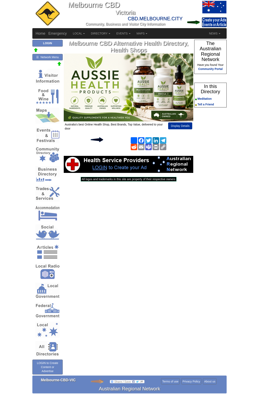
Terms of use (170, 381)
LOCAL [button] (79, 33)
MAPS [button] (142, 33)
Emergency (57, 33)
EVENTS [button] (123, 33)
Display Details (180, 125)
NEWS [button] (214, 33)
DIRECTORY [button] (100, 33)
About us (209, 381)
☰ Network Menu (47, 57)
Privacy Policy (191, 381)
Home (40, 33)
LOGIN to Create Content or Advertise (47, 367)
